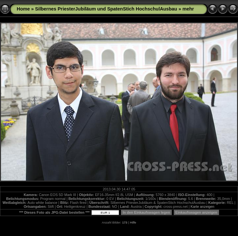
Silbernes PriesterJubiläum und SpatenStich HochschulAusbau (106, 8)
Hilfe (133, 222)
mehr (188, 8)
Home (23, 8)
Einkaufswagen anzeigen (196, 212)
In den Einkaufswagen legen (146, 212)
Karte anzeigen (202, 206)
